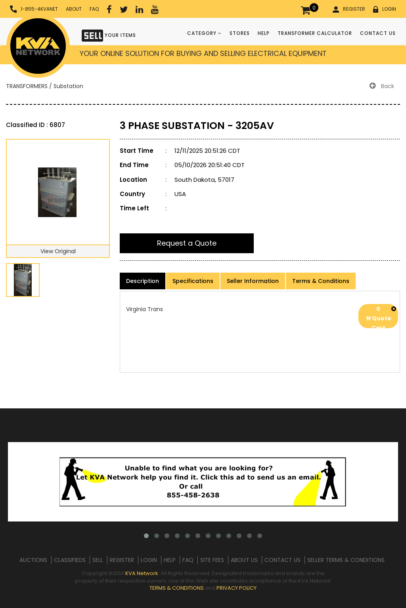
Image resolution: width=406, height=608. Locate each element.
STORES (240, 33)
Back (382, 86)
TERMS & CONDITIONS (176, 588)
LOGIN (384, 9)
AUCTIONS (33, 560)
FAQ (94, 9)
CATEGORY (204, 33)
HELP (264, 33)
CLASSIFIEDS (70, 560)
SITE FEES (212, 560)
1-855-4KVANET (34, 9)
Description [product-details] (142, 281)
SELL (97, 560)
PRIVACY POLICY (236, 588)
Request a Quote (186, 243)
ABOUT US (244, 560)
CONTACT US (378, 33)
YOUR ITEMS (109, 34)
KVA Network (141, 573)
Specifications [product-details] (192, 281)
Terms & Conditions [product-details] (320, 281)
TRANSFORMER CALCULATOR (315, 33)
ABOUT (74, 9)
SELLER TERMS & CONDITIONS (346, 560)
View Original (58, 251)
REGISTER (349, 9)
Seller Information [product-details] (253, 281)
